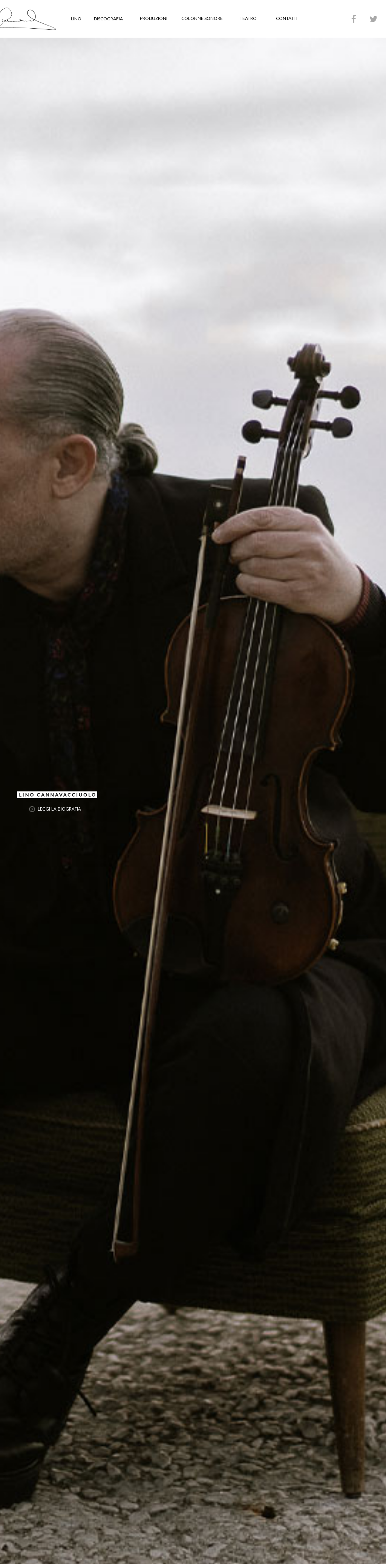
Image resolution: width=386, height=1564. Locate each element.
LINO (76, 18)
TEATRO (248, 18)
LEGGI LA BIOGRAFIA (59, 809)
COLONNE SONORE (202, 18)
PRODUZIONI (153, 18)
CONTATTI (286, 18)
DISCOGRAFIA (108, 18)
